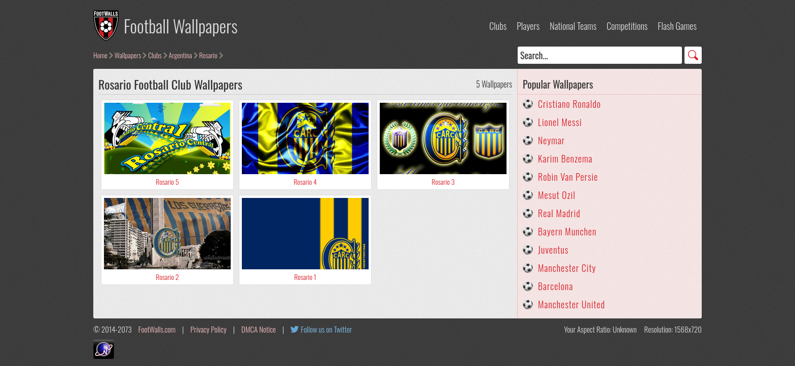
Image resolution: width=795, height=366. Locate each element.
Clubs (498, 25)
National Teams (573, 25)
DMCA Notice (258, 329)
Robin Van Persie (568, 176)
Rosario (208, 55)
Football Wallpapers (181, 25)
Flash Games (677, 25)
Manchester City (567, 267)
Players (528, 25)
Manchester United (571, 304)
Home (100, 55)
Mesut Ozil (556, 194)
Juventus (553, 249)
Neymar (551, 140)
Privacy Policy (209, 329)
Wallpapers (128, 55)
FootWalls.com (156, 329)
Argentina (180, 55)
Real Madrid (559, 213)
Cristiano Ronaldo (569, 103)
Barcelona (555, 286)
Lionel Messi (560, 122)
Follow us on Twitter (326, 329)
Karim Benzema (565, 158)
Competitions (626, 25)
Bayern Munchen (567, 231)
